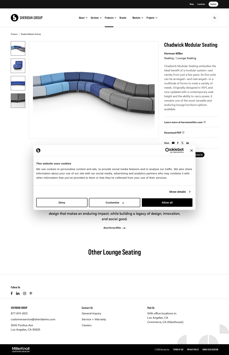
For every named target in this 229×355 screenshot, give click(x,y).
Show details (177, 191)
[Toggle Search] (214, 17)
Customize (115, 202)
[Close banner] (191, 150)
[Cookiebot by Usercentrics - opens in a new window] (168, 150)
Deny (62, 202)
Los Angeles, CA (157, 317)
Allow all (167, 202)
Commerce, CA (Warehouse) (165, 322)
